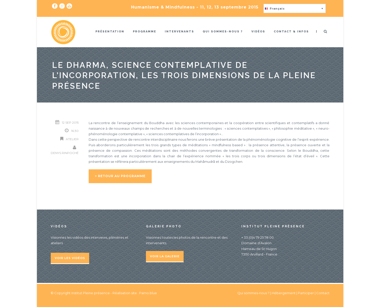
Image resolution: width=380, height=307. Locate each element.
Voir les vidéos (70, 258)
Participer (306, 293)
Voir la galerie (165, 256)
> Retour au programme (120, 176)
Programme (144, 31)
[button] (294, 8)
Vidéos (258, 31)
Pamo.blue (148, 293)
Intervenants (179, 31)
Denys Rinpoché (65, 153)
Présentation (109, 31)
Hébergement (284, 293)
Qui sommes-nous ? (223, 31)
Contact (323, 293)
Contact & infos (291, 31)
